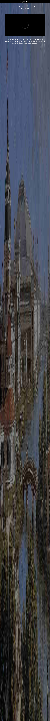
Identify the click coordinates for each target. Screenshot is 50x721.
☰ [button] (2, 2)
